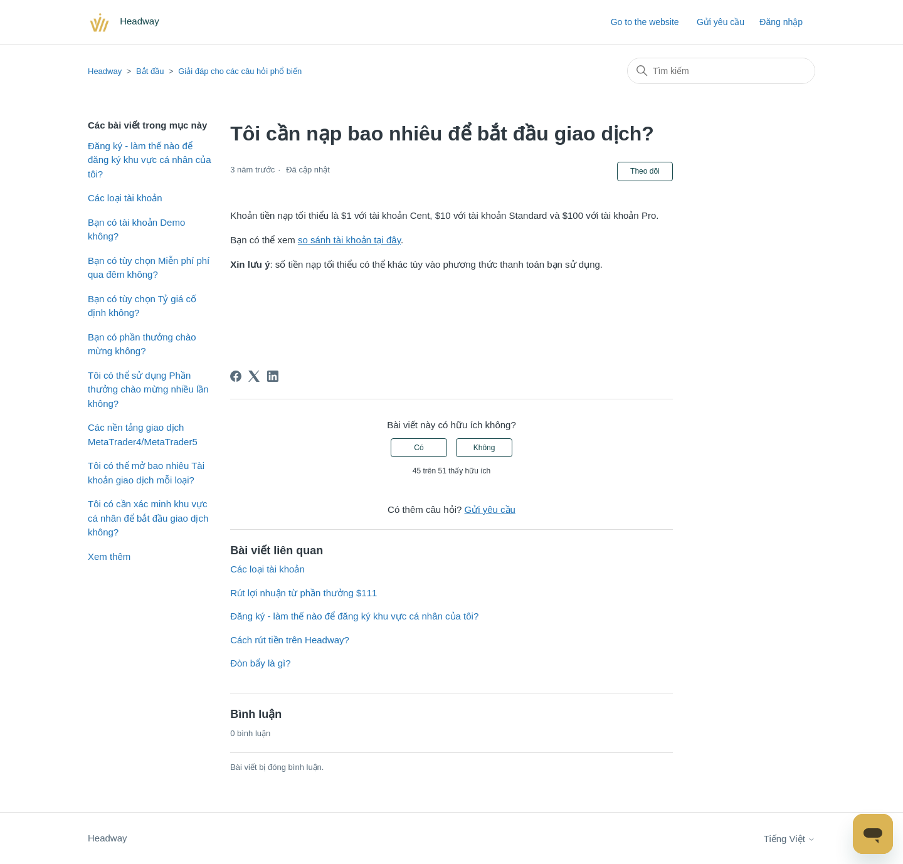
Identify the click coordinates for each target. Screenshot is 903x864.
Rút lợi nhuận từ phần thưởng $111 (303, 592)
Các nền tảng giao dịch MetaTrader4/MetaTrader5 (143, 434)
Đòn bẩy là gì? (260, 663)
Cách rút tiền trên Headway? (289, 640)
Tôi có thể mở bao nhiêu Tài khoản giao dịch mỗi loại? (146, 472)
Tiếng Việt (789, 838)
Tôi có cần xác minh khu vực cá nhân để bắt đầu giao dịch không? (148, 517)
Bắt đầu (150, 71)
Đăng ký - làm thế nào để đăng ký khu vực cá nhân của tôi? (149, 159)
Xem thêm (109, 556)
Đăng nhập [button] (781, 22)
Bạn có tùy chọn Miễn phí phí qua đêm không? (148, 267)
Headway (105, 71)
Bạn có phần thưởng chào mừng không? (142, 344)
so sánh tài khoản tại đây (349, 239)
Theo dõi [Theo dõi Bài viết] (645, 171)
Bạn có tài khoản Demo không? (136, 229)
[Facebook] (235, 376)
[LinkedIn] (272, 376)
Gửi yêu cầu (720, 22)
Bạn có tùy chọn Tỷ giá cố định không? (142, 306)
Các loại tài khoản (125, 197)
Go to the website (645, 22)
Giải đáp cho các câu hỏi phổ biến (240, 71)
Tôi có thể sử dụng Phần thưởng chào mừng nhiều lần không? (148, 389)
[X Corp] (254, 376)
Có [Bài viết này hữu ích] (418, 447)
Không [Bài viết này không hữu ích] (484, 447)
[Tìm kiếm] (721, 70)
